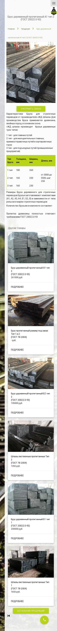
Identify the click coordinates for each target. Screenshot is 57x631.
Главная (11, 29)
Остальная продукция (31, 610)
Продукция (25, 29)
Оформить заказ (31, 108)
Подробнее (17, 287)
